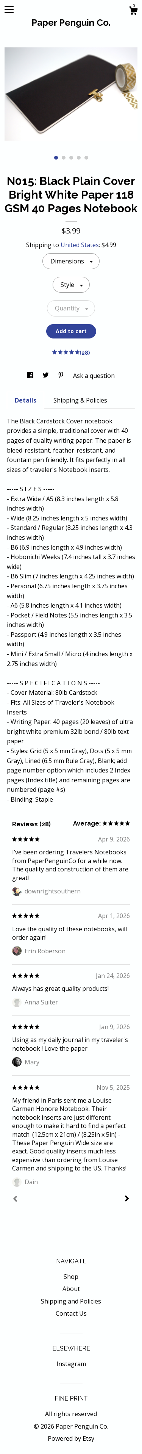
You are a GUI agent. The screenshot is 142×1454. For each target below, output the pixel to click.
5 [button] (86, 158)
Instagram (71, 1364)
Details (25, 400)
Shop (71, 1276)
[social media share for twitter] (46, 375)
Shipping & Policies (80, 400)
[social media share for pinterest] (62, 375)
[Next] (127, 1199)
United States (80, 245)
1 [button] (56, 158)
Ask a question (94, 375)
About (71, 1289)
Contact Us (71, 1313)
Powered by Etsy (71, 1438)
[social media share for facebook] (31, 375)
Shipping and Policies (71, 1301)
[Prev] (15, 1199)
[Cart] (133, 11)
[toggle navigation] (9, 9)
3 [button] (71, 158)
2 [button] (64, 158)
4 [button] (79, 158)
